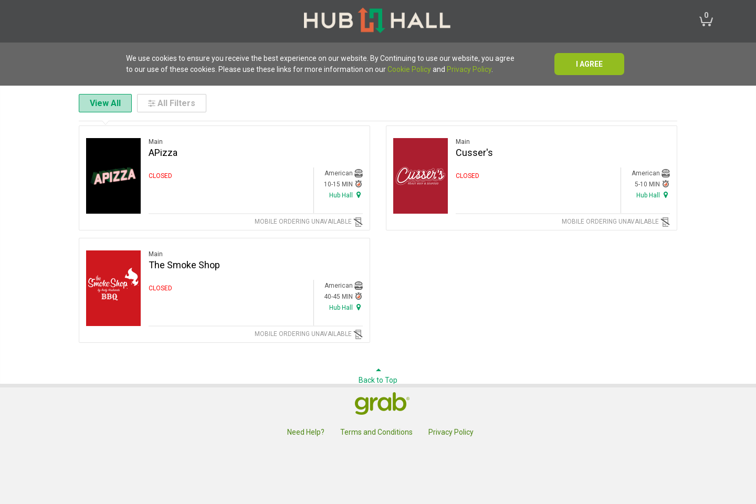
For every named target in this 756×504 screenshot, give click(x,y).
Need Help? (305, 432)
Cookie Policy (409, 69)
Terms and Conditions (376, 432)
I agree (589, 64)
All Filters (171, 103)
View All (105, 103)
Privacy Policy (469, 69)
